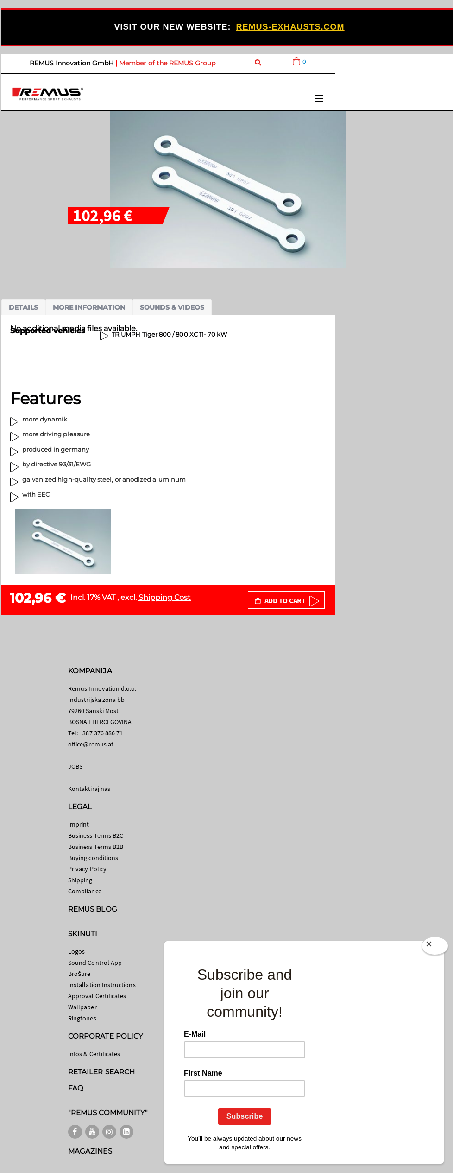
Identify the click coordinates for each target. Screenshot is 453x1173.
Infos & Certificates (94, 1054)
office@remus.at (90, 744)
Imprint (78, 824)
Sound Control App (95, 962)
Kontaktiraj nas (89, 788)
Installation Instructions (102, 985)
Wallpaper (82, 1007)
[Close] (435, 947)
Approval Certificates (97, 996)
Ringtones (82, 1018)
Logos (76, 951)
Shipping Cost (164, 597)
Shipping (80, 880)
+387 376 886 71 (101, 733)
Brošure (79, 973)
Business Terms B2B (95, 846)
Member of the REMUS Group (167, 63)
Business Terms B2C (95, 835)
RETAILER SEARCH (101, 1071)
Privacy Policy (87, 869)
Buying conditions (93, 858)
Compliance (84, 891)
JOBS (75, 766)
